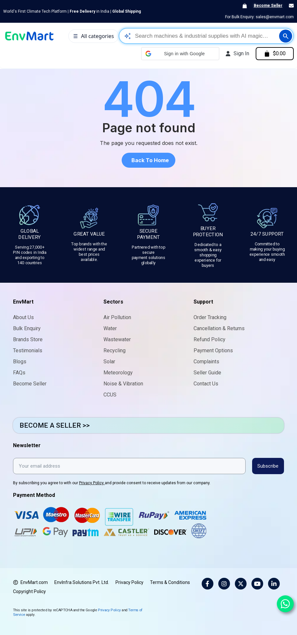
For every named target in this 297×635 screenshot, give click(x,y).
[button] (180, 53)
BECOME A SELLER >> (55, 425)
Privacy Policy (92, 483)
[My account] (237, 53)
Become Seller (268, 5)
